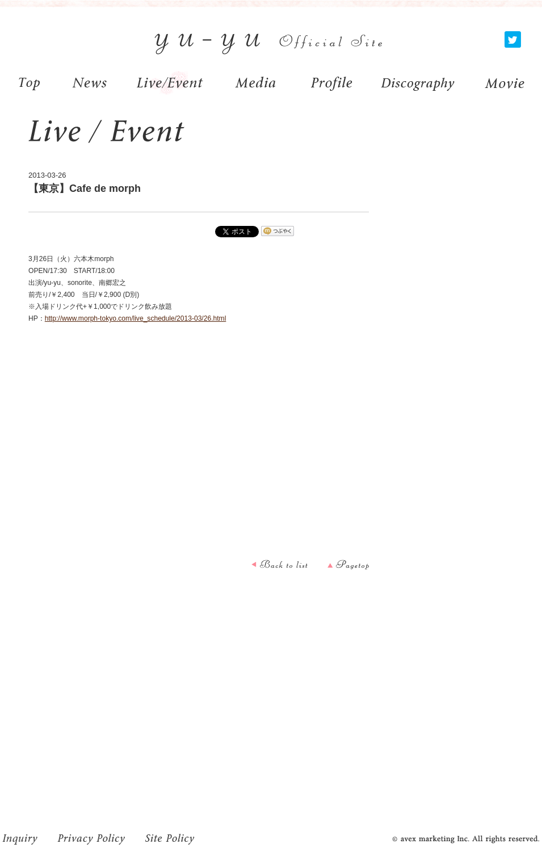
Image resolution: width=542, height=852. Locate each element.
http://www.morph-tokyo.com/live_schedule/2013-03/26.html (135, 318)
